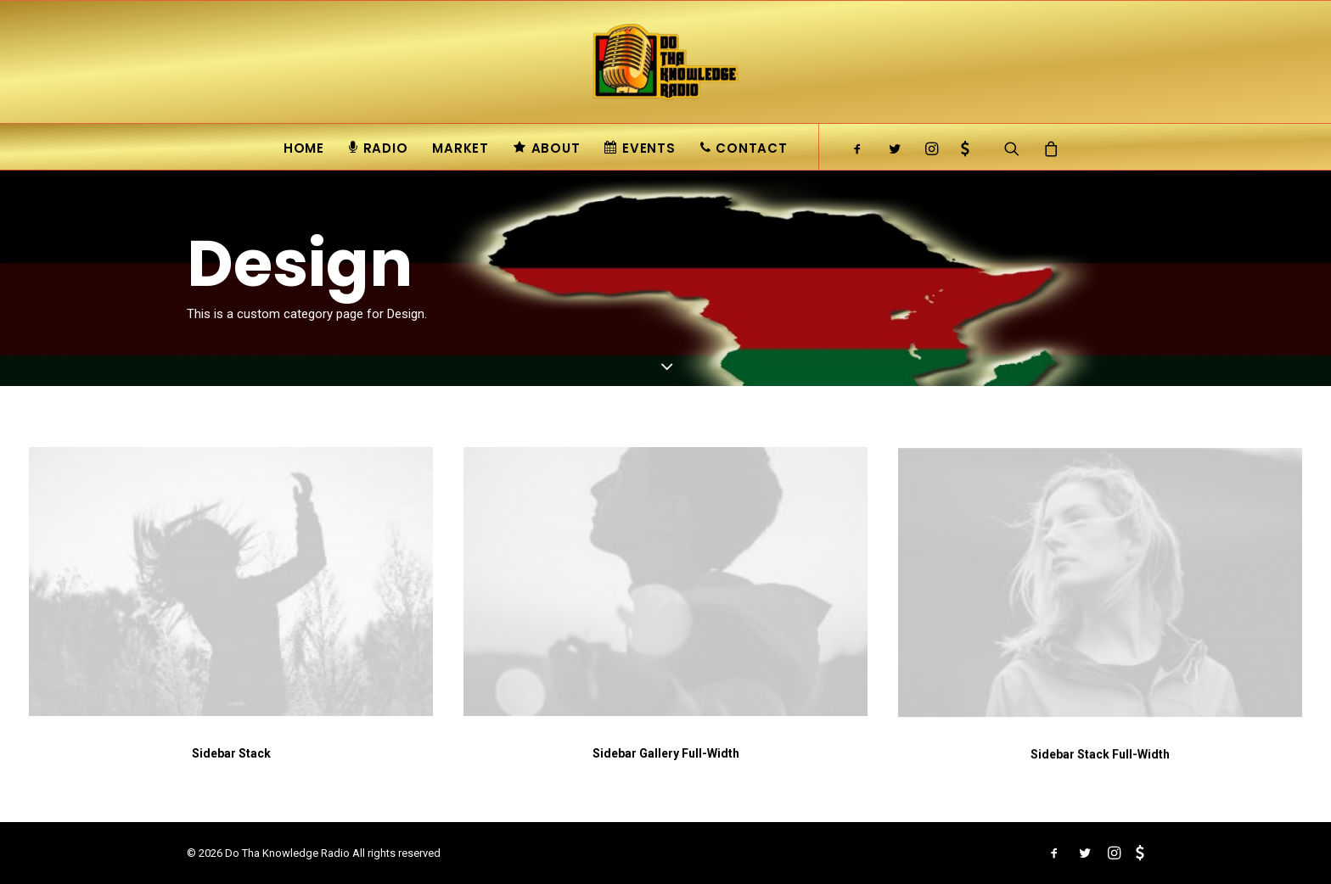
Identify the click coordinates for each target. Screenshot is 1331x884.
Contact (744, 148)
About (547, 148)
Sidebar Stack (231, 753)
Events (639, 148)
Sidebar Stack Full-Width (1100, 768)
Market (460, 148)
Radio (378, 148)
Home (304, 148)
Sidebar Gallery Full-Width (665, 754)
